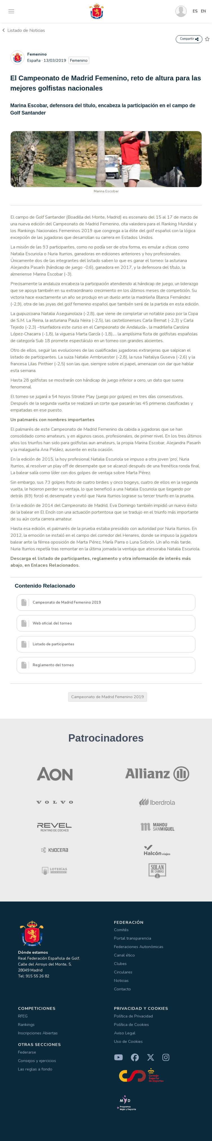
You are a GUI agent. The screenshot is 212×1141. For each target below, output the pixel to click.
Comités (121, 930)
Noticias (121, 980)
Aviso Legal (124, 1033)
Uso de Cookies (128, 1041)
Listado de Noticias (23, 30)
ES (195, 11)
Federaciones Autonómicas (138, 946)
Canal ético (124, 955)
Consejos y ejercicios (37, 1060)
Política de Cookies (131, 1024)
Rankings (26, 1024)
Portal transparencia (132, 938)
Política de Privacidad (133, 1016)
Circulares (123, 972)
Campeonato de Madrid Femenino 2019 (107, 697)
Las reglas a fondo (35, 1069)
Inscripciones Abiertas (38, 1033)
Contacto (122, 989)
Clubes (120, 963)
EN (203, 11)
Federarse (27, 1052)
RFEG (23, 1016)
